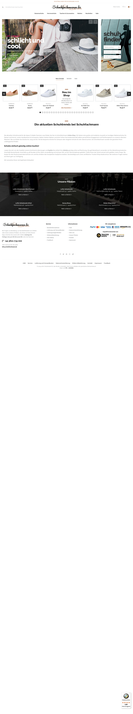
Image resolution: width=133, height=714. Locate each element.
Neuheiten (89, 13)
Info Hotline (50, 237)
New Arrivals (60, 78)
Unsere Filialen (73, 235)
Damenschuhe (39, 13)
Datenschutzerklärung (75, 230)
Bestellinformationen (53, 227)
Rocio (30, 105)
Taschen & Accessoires (67, 13)
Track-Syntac (104, 105)
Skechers (48, 103)
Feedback (50, 240)
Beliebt (69, 78)
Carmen (11, 105)
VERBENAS (11, 103)
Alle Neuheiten (66, 108)
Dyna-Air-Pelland (48, 105)
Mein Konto (116, 7)
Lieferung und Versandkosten (55, 230)
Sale (97, 13)
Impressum (72, 240)
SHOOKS (71, 268)
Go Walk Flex (85, 105)
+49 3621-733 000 (12, 241)
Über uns (71, 232)
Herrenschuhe (51, 13)
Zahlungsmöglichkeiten (54, 232)
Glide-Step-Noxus (122, 105)
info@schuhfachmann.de (9, 247)
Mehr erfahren (23, 194)
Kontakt (71, 237)
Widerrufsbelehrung (53, 235)
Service (30, 263)
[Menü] (129, 693)
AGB (70, 227)
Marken (79, 13)
